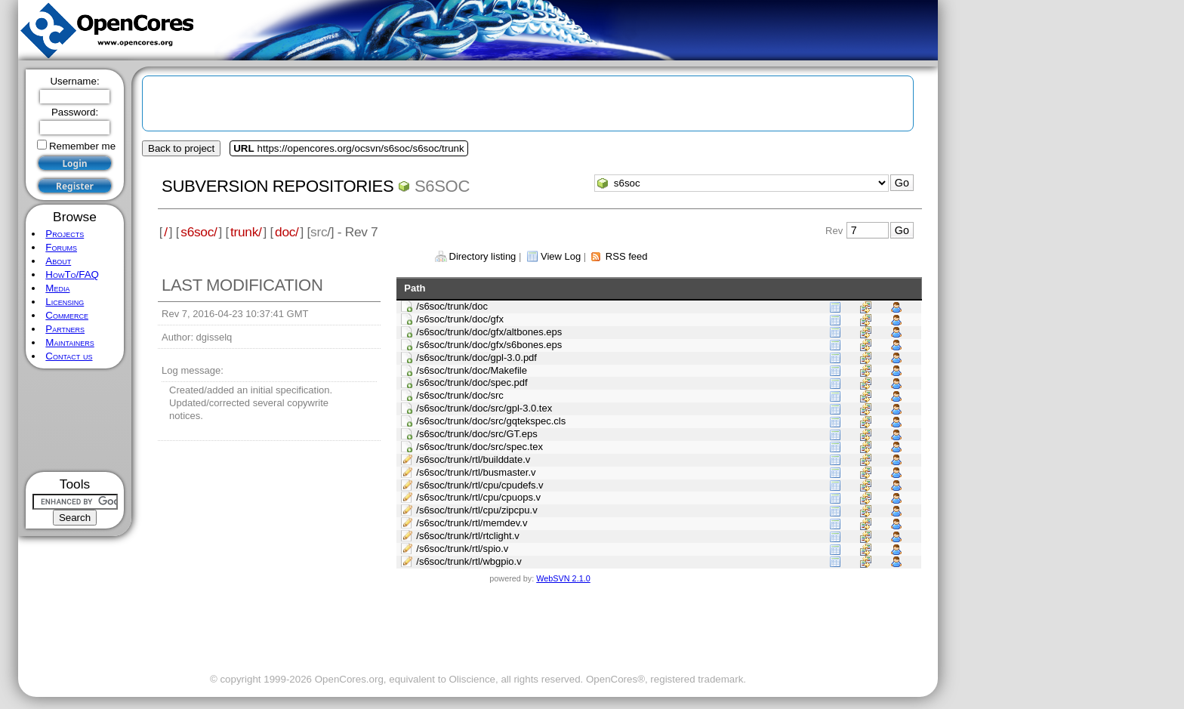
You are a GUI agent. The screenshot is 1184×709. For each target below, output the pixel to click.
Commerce (66, 315)
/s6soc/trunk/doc (452, 306)
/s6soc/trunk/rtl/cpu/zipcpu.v (476, 510)
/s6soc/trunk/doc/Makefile (471, 370)
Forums (61, 247)
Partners (65, 328)
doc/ (287, 231)
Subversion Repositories (277, 186)
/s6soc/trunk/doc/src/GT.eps (476, 433)
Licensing (64, 301)
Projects (64, 233)
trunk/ (245, 231)
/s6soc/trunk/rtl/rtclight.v (468, 535)
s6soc (442, 186)
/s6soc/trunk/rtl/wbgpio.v (468, 561)
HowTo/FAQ (72, 274)
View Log (561, 256)
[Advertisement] (75, 420)
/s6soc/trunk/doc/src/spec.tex (479, 446)
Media (57, 288)
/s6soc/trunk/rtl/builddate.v (473, 459)
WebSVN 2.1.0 (563, 578)
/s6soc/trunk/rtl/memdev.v (471, 523)
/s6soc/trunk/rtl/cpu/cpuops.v (478, 497)
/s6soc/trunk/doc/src (460, 395)
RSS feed (627, 256)
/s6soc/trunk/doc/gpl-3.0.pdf (476, 357)
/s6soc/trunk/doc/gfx (460, 319)
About (58, 261)
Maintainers (69, 342)
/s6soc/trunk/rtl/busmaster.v (475, 472)
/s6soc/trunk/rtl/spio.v (462, 548)
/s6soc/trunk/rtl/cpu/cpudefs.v (479, 485)
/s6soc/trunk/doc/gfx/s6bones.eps (489, 344)
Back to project (181, 148)
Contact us (68, 356)
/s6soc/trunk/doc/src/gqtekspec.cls (491, 421)
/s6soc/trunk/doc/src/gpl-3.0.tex (484, 408)
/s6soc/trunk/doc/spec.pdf (471, 382)
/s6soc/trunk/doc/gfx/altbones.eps (489, 332)
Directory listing (482, 256)
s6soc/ (198, 231)
